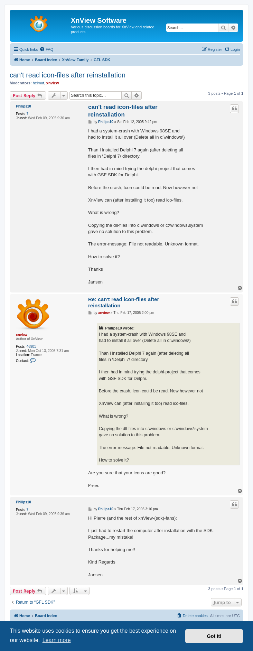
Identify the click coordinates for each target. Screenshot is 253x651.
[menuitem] (46, 49)
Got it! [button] (214, 636)
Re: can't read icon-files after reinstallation (123, 302)
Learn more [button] (57, 640)
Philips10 (23, 106)
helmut (38, 83)
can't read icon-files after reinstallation (67, 75)
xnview (52, 83)
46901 (31, 346)
